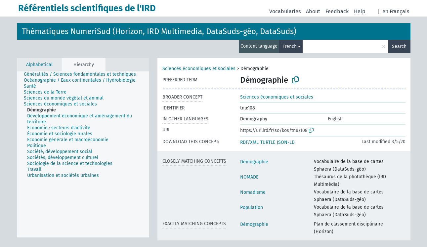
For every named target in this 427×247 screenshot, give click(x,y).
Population (251, 207)
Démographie (254, 162)
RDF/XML (249, 142)
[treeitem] (82, 74)
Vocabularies (285, 11)
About (313, 11)
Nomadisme (253, 192)
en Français (395, 11)
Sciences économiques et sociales (198, 68)
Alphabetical (39, 64)
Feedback (337, 11)
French (289, 46)
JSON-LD (286, 142)
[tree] (83, 154)
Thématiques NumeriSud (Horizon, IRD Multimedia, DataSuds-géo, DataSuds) (159, 31)
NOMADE (249, 177)
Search (399, 46)
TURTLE (267, 142)
